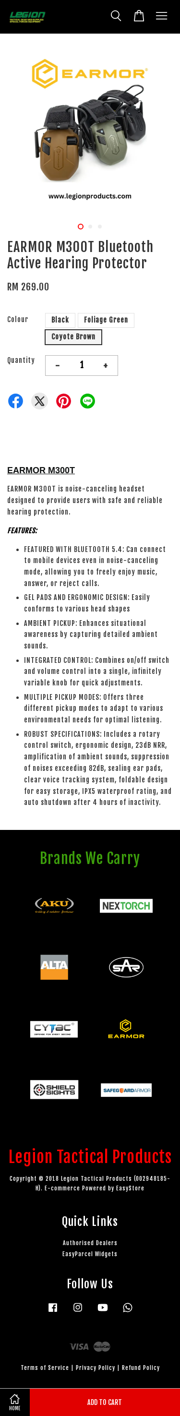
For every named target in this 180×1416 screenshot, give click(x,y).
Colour (17, 319)
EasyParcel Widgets (90, 1254)
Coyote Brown (73, 337)
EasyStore (130, 1188)
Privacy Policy (95, 1367)
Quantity (21, 360)
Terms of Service (45, 1367)
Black (60, 320)
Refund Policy (141, 1367)
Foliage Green (106, 320)
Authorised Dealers (90, 1243)
